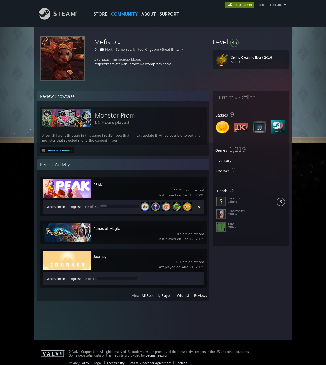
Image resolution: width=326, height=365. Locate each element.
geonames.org (156, 355)
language (276, 5)
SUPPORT (169, 14)
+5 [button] (198, 207)
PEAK (98, 184)
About (148, 14)
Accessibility (115, 363)
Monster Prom (115, 115)
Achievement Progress (63, 207)
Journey (100, 256)
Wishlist (183, 295)
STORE (101, 14)
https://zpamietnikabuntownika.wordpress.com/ (132, 64)
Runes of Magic (106, 228)
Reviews (200, 295)
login (260, 5)
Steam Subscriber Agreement (150, 363)
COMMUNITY (124, 14)
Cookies (181, 363)
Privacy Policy (79, 363)
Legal (98, 363)
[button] (251, 41)
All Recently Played (157, 295)
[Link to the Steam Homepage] (62, 18)
